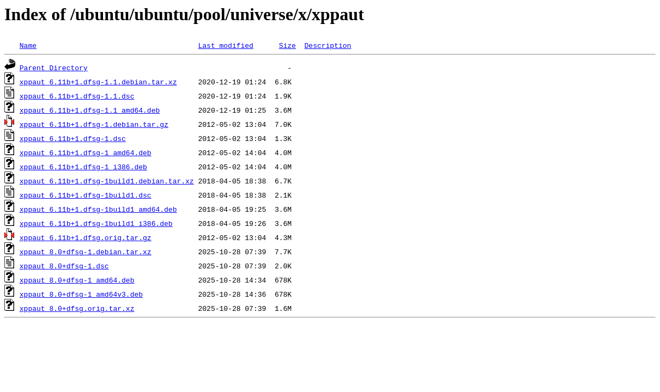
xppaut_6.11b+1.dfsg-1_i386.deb (83, 166)
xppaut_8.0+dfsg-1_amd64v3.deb (81, 294)
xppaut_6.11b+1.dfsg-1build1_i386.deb (96, 223)
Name (28, 45)
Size (287, 45)
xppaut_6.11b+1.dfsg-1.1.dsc (77, 96)
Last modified (225, 45)
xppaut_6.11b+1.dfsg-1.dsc (73, 138)
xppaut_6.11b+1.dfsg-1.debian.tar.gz (94, 124)
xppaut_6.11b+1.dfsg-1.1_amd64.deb (90, 110)
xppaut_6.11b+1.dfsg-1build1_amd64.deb (98, 209)
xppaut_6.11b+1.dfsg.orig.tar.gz (86, 237)
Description (327, 45)
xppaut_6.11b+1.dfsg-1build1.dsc (86, 195)
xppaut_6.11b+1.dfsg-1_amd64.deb (86, 152)
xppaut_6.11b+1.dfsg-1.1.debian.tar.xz (98, 82)
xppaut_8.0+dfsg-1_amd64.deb (77, 280)
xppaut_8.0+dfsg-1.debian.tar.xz (86, 251)
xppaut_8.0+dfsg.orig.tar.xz (77, 308)
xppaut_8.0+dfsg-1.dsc (64, 266)
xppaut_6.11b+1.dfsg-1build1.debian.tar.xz (107, 181)
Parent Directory (54, 67)
